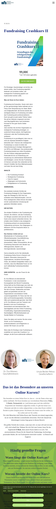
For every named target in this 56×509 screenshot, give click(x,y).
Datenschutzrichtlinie (13, 490)
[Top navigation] (53, 3)
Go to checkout (27, 81)
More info (10, 488)
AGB (4, 490)
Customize (28, 495)
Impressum (23, 490)
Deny (28, 500)
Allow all (28, 505)
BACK (7, 23)
